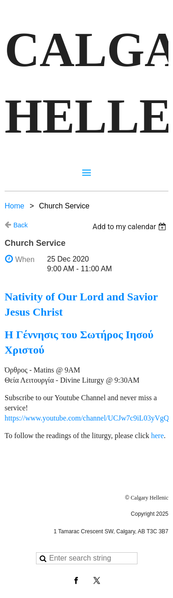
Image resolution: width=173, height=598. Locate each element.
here (157, 435)
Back (20, 225)
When (25, 259)
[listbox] (130, 226)
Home (14, 206)
